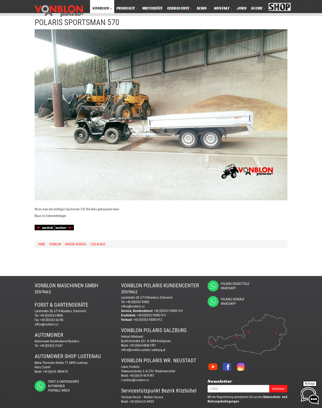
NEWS (203, 8)
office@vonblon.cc (46, 324)
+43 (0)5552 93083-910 (168, 311)
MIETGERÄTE (152, 8)
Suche (258, 8)
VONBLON (102, 8)
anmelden (278, 388)
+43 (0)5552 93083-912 (147, 319)
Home (41, 244)
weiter (63, 227)
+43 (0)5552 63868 (51, 315)
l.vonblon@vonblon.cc (135, 380)
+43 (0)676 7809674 (55, 371)
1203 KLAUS (97, 244)
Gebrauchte (179, 8)
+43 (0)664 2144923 (141, 401)
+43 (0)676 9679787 (141, 375)
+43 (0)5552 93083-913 (151, 315)
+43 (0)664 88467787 (142, 345)
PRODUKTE (127, 8)
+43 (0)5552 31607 (51, 345)
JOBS (242, 8)
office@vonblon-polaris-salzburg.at (143, 350)
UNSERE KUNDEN (75, 244)
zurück (45, 227)
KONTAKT (223, 8)
